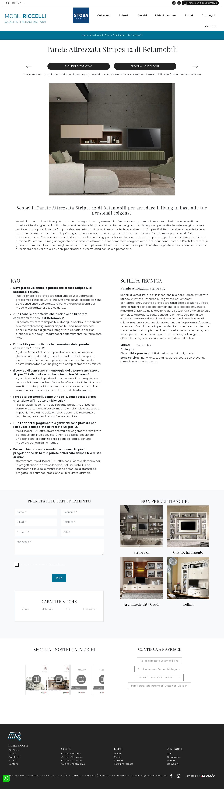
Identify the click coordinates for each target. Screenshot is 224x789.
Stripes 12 (138, 35)
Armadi (171, 760)
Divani (117, 753)
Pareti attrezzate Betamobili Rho (160, 660)
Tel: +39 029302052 (119, 775)
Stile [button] (68, 609)
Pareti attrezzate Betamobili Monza (159, 677)
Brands (12, 760)
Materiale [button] (47, 609)
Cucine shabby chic (73, 763)
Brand (187, 15)
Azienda (122, 15)
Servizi (140, 15)
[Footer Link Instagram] (178, 775)
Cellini (188, 604)
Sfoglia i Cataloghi (145, 66)
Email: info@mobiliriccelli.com (150, 775)
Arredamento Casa (100, 35)
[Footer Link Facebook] (171, 775)
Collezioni (102, 15)
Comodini (172, 763)
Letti (169, 753)
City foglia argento (188, 552)
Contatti (209, 26)
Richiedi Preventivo (78, 66)
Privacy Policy (57, 564)
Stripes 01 (142, 552)
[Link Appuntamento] (198, 3)
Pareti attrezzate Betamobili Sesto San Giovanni (159, 685)
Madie (117, 757)
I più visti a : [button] (90, 609)
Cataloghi (207, 15)
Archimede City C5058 (141, 604)
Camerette (173, 757)
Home (83, 35)
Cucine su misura (71, 760)
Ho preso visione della (43, 564)
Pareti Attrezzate (122, 35)
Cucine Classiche (71, 757)
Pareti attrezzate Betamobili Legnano (159, 669)
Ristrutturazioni (164, 15)
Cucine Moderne (71, 753)
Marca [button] (25, 609)
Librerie (118, 760)
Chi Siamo (14, 750)
